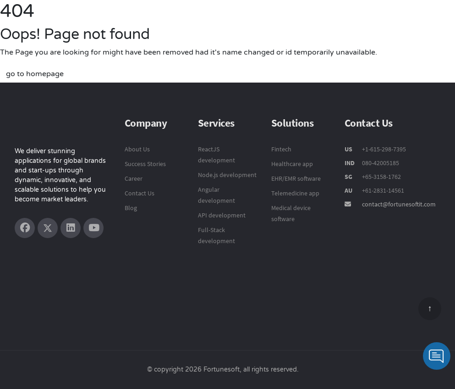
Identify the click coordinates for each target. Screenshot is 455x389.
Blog (131, 208)
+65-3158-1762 (381, 176)
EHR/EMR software (296, 178)
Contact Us (139, 193)
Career (134, 178)
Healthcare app (292, 164)
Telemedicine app (295, 193)
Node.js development (227, 175)
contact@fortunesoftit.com (399, 204)
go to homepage (35, 73)
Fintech (281, 149)
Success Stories (145, 164)
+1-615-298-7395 (383, 149)
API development (222, 215)
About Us (137, 149)
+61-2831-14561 (383, 190)
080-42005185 (380, 163)
